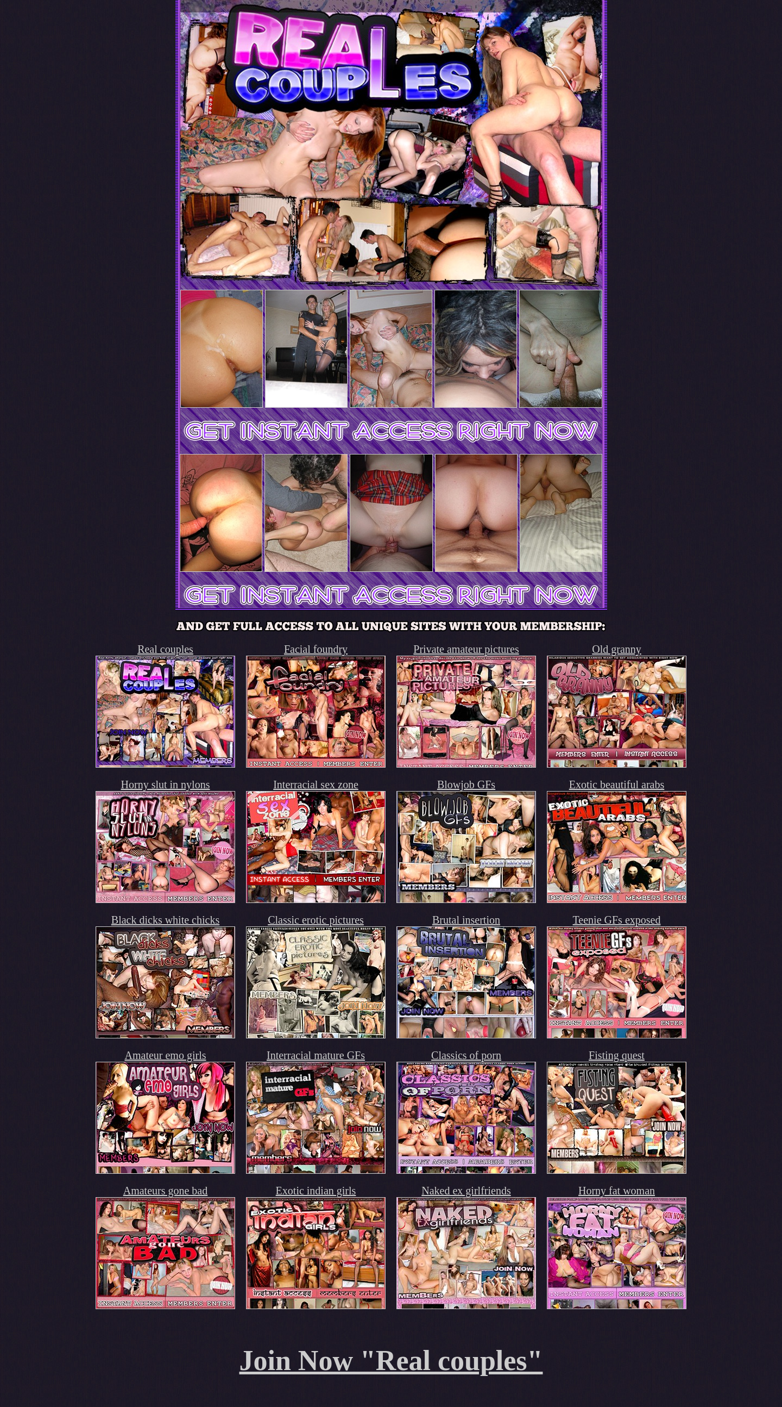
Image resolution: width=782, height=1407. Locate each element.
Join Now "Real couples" (391, 1360)
